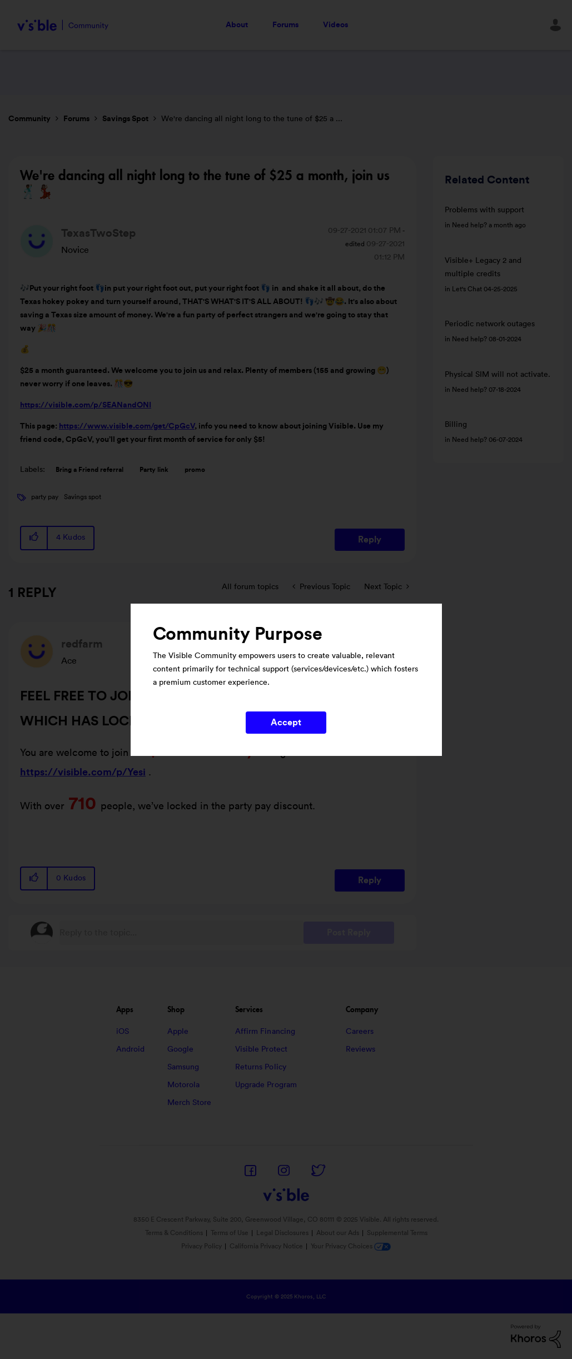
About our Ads (337, 1232)
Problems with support (484, 210)
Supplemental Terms (397, 1232)
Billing (456, 425)
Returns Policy (260, 1067)
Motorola (183, 1085)
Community (29, 119)
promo (195, 469)
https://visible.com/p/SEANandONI (85, 405)
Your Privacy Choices (351, 1246)
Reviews (361, 1049)
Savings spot (82, 497)
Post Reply (349, 932)
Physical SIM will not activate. (497, 375)
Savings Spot (125, 119)
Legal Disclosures (282, 1232)
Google (180, 1049)
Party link (154, 469)
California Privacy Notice (267, 1246)
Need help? (469, 225)
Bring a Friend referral (89, 469)
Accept (286, 722)
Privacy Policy (201, 1246)
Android (130, 1049)
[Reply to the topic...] (181, 932)
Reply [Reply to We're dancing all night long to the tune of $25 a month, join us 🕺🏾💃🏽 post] (370, 539)
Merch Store (189, 1103)
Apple (178, 1032)
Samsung (183, 1067)
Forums (285, 25)
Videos (335, 25)
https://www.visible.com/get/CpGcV (127, 426)
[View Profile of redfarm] (82, 644)
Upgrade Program (266, 1085)
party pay (44, 497)
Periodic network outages (490, 324)
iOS (122, 1032)
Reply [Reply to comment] (370, 880)
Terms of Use (229, 1232)
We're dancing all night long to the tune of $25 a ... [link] (251, 119)
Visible (62, 25)
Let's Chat (467, 289)
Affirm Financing (265, 1032)
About (237, 25)
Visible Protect (261, 1049)
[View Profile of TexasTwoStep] (98, 233)
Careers (360, 1032)
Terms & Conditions (174, 1232)
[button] (34, 538)
